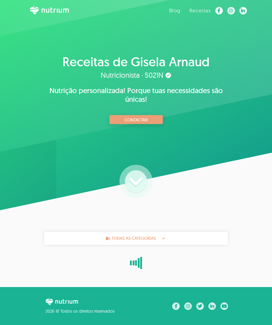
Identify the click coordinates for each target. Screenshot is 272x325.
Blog (174, 10)
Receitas (200, 10)
